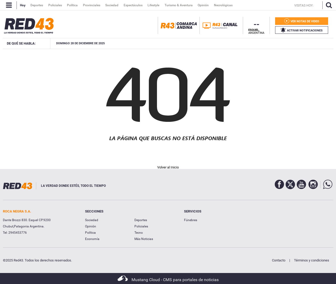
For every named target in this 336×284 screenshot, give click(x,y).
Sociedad (91, 220)
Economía (92, 239)
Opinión (90, 226)
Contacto (278, 260)
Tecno (138, 232)
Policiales (141, 226)
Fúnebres (190, 220)
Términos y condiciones (311, 260)
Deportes (140, 220)
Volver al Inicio (168, 167)
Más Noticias (143, 239)
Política (90, 232)
